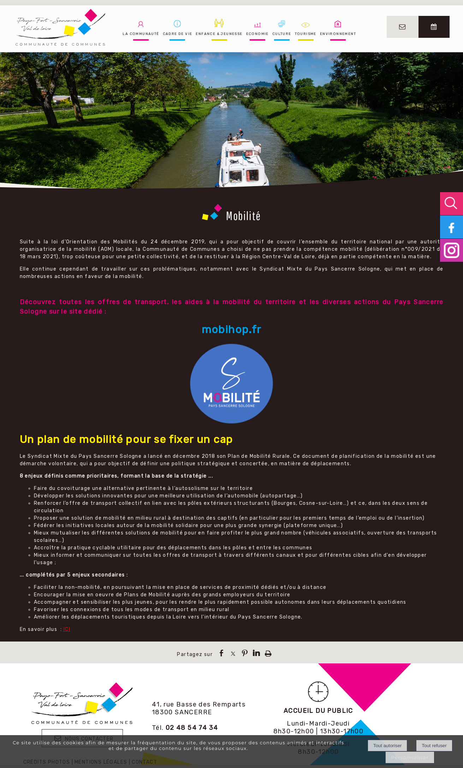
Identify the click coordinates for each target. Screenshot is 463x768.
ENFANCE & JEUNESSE (219, 34)
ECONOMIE (257, 34)
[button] (451, 203)
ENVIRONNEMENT (338, 34)
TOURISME (305, 34)
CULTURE (281, 34)
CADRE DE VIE (177, 34)
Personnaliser (410, 757)
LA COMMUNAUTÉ (141, 34)
